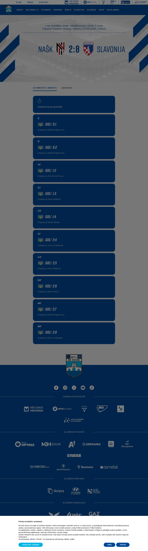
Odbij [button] (109, 545)
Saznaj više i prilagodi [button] (30, 545)
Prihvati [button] (123, 545)
